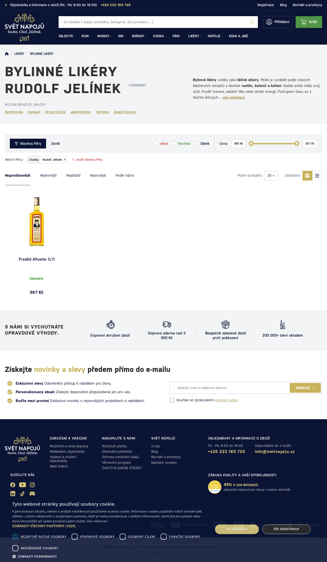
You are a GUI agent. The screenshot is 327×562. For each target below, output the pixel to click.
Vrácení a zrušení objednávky (63, 459)
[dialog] (163, 529)
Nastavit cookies (164, 462)
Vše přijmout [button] (237, 529)
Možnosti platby (114, 446)
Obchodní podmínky (117, 451)
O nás (155, 446)
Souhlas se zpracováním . (204, 400)
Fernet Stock (55, 112)
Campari (34, 112)
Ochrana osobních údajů (120, 457)
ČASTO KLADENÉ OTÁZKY (121, 468)
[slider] (251, 143)
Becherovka (14, 112)
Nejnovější (98, 175)
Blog (283, 5)
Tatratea (102, 112)
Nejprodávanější (17, 175)
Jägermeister (80, 112)
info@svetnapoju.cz (275, 451)
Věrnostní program (116, 462)
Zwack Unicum (125, 112)
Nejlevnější (48, 175)
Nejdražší (73, 175)
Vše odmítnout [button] (286, 529)
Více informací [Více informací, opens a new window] (97, 521)
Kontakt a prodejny (307, 5)
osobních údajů (226, 400)
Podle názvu (125, 175)
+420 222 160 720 (226, 451)
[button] (109, 526)
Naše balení (58, 466)
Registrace (265, 5)
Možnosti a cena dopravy (69, 446)
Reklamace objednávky (67, 451)
